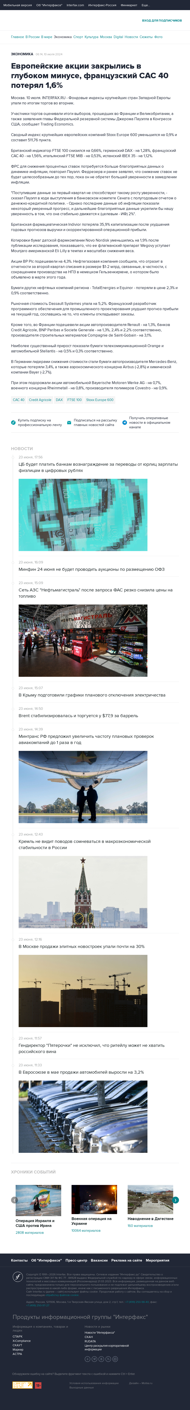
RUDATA (90, 1341)
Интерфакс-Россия (102, 5)
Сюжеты (146, 37)
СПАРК (18, 1336)
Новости (131, 37)
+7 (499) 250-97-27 (37, 1305)
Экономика (63, 37)
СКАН (89, 1337)
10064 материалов (86, 1231)
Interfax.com (75, 5)
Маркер (18, 1349)
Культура (91, 37)
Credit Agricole (40, 400)
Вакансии (99, 1260)
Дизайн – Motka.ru (141, 1383)
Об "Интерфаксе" (49, 5)
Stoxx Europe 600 (99, 400)
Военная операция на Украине (92, 1221)
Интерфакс (95, 20)
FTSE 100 (74, 400)
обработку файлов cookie (62, 1295)
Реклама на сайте (126, 1260)
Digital (118, 37)
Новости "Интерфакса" (100, 1333)
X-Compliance (22, 1341)
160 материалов (140, 1226)
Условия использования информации (94, 1383)
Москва (106, 37)
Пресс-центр (76, 1260)
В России (33, 37)
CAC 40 (18, 400)
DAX (59, 400)
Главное (17, 37)
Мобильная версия (17, 5)
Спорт (78, 37)
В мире (46, 37)
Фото (158, 37)
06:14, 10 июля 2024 (49, 54)
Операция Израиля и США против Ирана (35, 1223)
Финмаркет (129, 5)
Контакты (19, 1260)
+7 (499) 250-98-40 (137, 1302)
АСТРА (17, 1354)
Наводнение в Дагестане (150, 1219)
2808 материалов (30, 1233)
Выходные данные (81, 1387)
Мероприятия (157, 1260)
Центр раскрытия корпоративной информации (107, 1347)
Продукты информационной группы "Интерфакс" (80, 1317)
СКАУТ (17, 1345)
